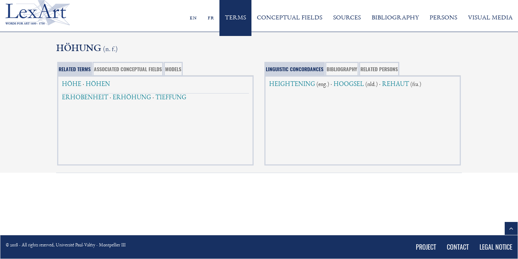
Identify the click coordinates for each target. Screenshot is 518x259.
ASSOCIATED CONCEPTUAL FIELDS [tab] (128, 69)
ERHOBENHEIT (85, 98)
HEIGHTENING (292, 84)
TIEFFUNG (170, 98)
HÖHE (71, 84)
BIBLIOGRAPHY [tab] (342, 69)
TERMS (235, 18)
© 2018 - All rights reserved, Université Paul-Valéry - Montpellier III (66, 245)
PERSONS (443, 18)
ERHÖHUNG (132, 98)
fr (211, 18)
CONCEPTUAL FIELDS (289, 18)
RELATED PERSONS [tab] (379, 69)
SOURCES (347, 18)
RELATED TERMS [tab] (75, 69)
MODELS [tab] (173, 69)
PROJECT (426, 246)
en (193, 18)
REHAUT (395, 84)
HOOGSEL (348, 84)
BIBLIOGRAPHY (395, 18)
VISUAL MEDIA (490, 18)
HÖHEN (98, 84)
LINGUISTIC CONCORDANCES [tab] (294, 69)
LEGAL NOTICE (496, 246)
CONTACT (458, 246)
